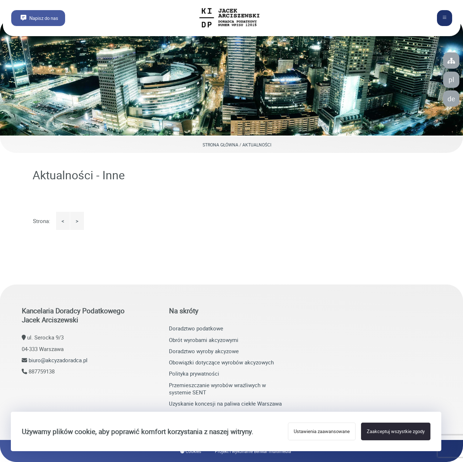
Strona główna (220, 144)
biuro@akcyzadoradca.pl (58, 360)
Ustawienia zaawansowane (322, 431)
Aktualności (256, 144)
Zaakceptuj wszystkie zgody (396, 431)
